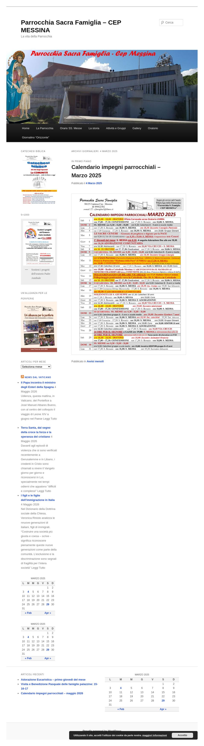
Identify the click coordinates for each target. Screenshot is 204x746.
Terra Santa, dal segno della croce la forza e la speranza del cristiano (36, 432)
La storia (94, 128)
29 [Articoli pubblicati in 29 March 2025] (47, 604)
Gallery (137, 128)
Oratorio (153, 128)
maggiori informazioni (154, 735)
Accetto (182, 735)
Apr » (47, 612)
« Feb (28, 612)
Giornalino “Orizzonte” (35, 137)
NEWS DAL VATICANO (38, 377)
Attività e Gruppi (116, 128)
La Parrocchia (44, 128)
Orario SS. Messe (71, 128)
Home (25, 128)
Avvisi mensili (95, 361)
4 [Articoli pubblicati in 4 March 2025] (28, 591)
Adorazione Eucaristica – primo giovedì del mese (53, 679)
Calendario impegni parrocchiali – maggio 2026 (52, 693)
